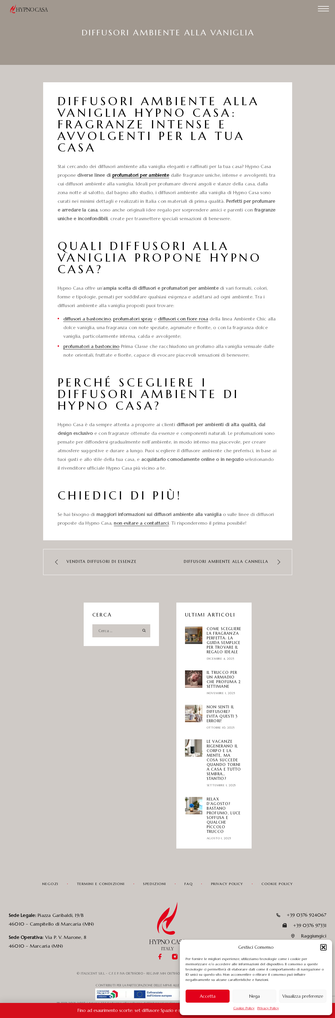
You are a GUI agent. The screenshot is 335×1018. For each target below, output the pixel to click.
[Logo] (32, 8)
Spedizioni (154, 884)
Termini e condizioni (101, 884)
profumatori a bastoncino (91, 346)
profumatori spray (132, 319)
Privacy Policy (268, 1008)
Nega (254, 996)
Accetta (207, 996)
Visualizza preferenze (302, 996)
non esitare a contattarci (141, 523)
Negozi (50, 884)
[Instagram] (174, 957)
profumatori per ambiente (140, 175)
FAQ (188, 884)
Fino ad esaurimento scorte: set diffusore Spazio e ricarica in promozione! (151, 1010)
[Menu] (323, 8)
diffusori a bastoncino (87, 319)
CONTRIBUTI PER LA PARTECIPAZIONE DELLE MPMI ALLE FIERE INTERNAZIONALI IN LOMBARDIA (168, 985)
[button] (323, 947)
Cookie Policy (244, 1008)
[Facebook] (160, 957)
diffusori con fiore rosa (183, 319)
